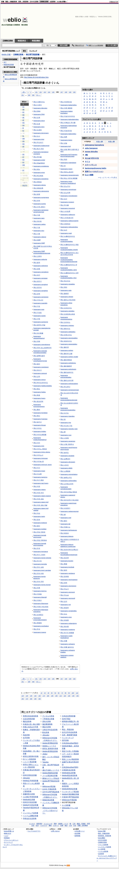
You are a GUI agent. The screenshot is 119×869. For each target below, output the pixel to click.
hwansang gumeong (40, 322)
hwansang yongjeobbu (68, 611)
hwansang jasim (39, 516)
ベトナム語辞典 (103, 851)
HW (23, 165)
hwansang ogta (65, 290)
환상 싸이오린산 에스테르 (69, 500)
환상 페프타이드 (66, 341)
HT (23, 157)
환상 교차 (36, 376)
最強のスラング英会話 (50, 778)
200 (56, 695)
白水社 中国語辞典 (49, 789)
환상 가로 (36, 215)
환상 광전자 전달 (39, 325)
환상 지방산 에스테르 (40, 607)
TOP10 (87, 142)
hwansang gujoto (39, 316)
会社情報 (77, 833)
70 (62, 693)
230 (69, 695)
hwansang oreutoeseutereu (66, 318)
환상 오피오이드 (66, 308)
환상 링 (63, 419)
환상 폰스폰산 (65, 387)
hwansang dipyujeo (40, 108)
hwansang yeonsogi (67, 592)
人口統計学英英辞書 (30, 797)
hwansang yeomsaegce (68, 579)
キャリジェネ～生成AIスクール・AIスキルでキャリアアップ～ (107, 858)
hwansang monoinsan (68, 189)
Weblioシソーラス (49, 746)
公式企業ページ (79, 831)
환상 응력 (36, 194)
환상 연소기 (64, 589)
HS (23, 154)
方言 (74, 825)
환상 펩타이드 (65, 328)
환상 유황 (63, 641)
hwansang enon (39, 172)
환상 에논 (36, 169)
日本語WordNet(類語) (70, 743)
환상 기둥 (36, 234)
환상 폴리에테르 (66, 360)
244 (49, 92)
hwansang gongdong (40, 272)
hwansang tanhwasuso (68, 530)
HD (23, 115)
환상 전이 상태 (38, 567)
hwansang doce (39, 121)
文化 (32, 825)
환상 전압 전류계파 (40, 540)
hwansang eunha (39, 204)
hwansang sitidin (66, 468)
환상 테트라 (64, 533)
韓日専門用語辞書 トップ (11, 51)
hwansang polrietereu (68, 363)
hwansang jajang (39, 489)
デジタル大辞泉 (48, 716)
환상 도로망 (37, 130)
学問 (88, 823)
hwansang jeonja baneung (39, 577)
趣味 (50, 825)
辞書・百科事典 (83, 825)
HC (23, 112)
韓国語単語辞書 (48, 800)
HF (23, 120)
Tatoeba (45, 762)
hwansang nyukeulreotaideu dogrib (69, 249)
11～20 (99, 141)
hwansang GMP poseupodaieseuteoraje (41, 252)
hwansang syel (65, 518)
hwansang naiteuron (67, 214)
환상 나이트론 (65, 211)
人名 (70, 825)
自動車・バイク (63, 823)
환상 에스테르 (38, 176)
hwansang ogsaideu (67, 284)
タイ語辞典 (101, 849)
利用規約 (7, 838)
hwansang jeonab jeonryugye (39, 536)
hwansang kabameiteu (68, 105)
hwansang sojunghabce (68, 474)
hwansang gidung (39, 237)
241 (36, 92)
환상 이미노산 (38, 455)
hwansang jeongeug (40, 551)
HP (23, 146)
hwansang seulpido (67, 456)
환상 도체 (36, 117)
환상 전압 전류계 (39, 532)
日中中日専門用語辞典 (50, 792)
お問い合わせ (55, 831)
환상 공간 (36, 275)
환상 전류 (36, 588)
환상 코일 (63, 143)
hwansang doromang (41, 133)
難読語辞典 (27, 721)
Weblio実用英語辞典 (50, 751)
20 (45, 693)
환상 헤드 (36, 389)
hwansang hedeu (39, 392)
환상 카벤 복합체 (66, 108)
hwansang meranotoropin (69, 175)
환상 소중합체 (65, 471)
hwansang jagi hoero (40, 483)
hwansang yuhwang (67, 644)
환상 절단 (36, 526)
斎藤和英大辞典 (29, 794)
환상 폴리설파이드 (66, 372)
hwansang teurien (66, 561)
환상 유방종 (64, 620)
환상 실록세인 (65, 459)
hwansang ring (65, 422)
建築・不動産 (81, 823)
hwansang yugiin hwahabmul (66, 637)
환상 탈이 (63, 521)
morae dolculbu (91, 152)
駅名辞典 (45, 732)
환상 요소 (63, 614)
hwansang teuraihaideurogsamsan (68, 554)
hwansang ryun (65, 435)
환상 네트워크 (65, 224)
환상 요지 (63, 601)
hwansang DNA (39, 114)
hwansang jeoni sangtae (42, 570)
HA (23, 107)
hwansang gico (38, 230)
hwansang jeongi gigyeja (42, 558)
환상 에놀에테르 (39, 163)
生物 (61, 825)
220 (65, 695)
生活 (37, 825)
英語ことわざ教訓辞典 (70, 759)
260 (23, 698)
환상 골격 (36, 262)
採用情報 (77, 835)
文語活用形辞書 (29, 719)
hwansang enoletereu (41, 166)
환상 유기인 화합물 (67, 633)
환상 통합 (63, 564)
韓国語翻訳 (36, 41)
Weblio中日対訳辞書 (30, 805)
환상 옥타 (63, 287)
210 (60, 695)
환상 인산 (36, 468)
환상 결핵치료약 (39, 356)
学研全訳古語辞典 (29, 818)
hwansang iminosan (40, 458)
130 (27, 695)
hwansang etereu (39, 185)
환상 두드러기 (38, 142)
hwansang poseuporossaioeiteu (67, 409)
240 (73, 695)
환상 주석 (36, 629)
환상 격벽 (36, 341)
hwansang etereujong (41, 191)
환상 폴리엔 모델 (66, 353)
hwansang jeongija (40, 564)
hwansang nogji (66, 233)
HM (23, 138)
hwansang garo (39, 218)
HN (23, 141)
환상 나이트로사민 (66, 218)
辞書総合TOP (113, 2)
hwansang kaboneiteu (68, 134)
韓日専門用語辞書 (32, 54)
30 (48, 693)
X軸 (86, 155)
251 (23, 95)
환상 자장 (36, 486)
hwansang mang (66, 169)
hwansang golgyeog (40, 266)
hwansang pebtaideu (67, 332)
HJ (23, 131)
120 (23, 695)
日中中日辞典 (34, 1)
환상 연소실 (64, 595)
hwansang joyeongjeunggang (40, 619)
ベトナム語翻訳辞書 (30, 816)
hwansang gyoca (39, 379)
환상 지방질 (37, 594)
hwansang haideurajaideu (42, 386)
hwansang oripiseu (67, 325)
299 (29, 95)
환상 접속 (36, 519)
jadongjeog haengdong (94, 145)
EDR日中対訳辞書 (30, 802)
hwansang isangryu (40, 477)
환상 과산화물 (38, 333)
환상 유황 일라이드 (67, 647)
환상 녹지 (63, 230)
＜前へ (24, 92)
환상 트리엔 (64, 558)
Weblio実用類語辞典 (50, 743)
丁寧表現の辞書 (48, 719)
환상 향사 (36, 416)
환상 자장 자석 (38, 493)
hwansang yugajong (67, 629)
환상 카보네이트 (66, 131)
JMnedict (26, 778)
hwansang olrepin (66, 297)
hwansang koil (65, 146)
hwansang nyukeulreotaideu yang (68, 269)
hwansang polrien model (69, 357)
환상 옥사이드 (65, 281)
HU (23, 160)
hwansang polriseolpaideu (65, 376)
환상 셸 (63, 514)
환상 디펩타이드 (39, 102)
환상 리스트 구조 (66, 426)
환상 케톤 (63, 137)
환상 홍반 (36, 410)
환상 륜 (63, 432)
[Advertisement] (91, 21)
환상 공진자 (37, 287)
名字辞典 (26, 738)
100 (73, 693)
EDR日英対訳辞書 (30, 775)
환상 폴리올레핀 (66, 366)
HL (23, 136)
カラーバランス (91, 165)
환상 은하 (36, 200)
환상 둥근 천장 (38, 149)
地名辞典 (26, 735)
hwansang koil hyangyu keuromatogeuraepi (68, 155)
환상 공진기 (37, 281)
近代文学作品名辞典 (69, 732)
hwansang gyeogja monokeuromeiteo (40, 352)
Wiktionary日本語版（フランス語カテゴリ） (50, 810)
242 (40, 92)
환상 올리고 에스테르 (67, 300)
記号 (103, 129)
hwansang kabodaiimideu (69, 119)
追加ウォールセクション (94, 171)
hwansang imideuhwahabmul (39, 439)
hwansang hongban (40, 413)
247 (62, 92)
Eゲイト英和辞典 (29, 759)
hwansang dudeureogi (41, 145)
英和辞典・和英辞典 (104, 835)
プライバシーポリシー (11, 840)
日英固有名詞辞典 (68, 770)
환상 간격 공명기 (39, 207)
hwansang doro (39, 127)
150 (35, 695)
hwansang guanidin (40, 303)
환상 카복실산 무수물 (67, 122)
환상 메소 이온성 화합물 (68, 178)
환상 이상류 (37, 474)
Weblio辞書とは (9, 831)
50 (55, 693)
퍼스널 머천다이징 (92, 158)
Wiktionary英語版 (48, 786)
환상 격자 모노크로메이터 (42, 348)
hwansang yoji (65, 604)
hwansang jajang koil (40, 502)
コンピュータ (48, 823)
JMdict (44, 754)
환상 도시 (36, 136)
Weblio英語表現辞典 (69, 775)
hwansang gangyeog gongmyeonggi (40, 211)
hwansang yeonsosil (67, 598)
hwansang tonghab (67, 567)
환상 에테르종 (38, 188)
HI (23, 128)
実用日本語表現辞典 (30, 716)
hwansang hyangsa (40, 419)
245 (53, 92)
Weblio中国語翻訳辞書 (70, 794)
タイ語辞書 (66, 805)
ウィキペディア (68, 738)
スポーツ (56, 825)
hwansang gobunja (40, 259)
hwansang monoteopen (68, 196)
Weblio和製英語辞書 (50, 773)
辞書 (2, 1)
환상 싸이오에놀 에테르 (68, 492)
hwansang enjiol (39, 160)
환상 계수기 (37, 370)
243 (45, 92)
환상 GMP (37, 240)
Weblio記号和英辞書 (30, 781)
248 (66, 92)
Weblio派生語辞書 (69, 773)
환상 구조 (36, 306)
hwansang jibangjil (40, 597)
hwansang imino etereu (41, 452)
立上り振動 (89, 175)
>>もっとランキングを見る (107, 177)
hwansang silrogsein (67, 462)
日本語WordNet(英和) (70, 767)
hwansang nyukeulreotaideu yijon (68, 277)
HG (23, 123)
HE (23, 117)
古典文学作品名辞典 (50, 730)
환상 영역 (63, 583)
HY (23, 170)
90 (69, 693)
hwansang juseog (39, 632)
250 (74, 92)
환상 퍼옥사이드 (66, 335)
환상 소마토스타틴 (66, 484)
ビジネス (32, 823)
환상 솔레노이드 (66, 477)
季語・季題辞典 (68, 729)
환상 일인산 (37, 422)
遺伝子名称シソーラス (50, 770)
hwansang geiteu (39, 224)
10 (41, 693)
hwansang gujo (38, 309)
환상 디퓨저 (37, 105)
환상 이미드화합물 (39, 434)
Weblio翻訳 (101, 838)
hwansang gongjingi (40, 284)
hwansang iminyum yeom (42, 464)
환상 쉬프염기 (65, 508)
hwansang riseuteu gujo (68, 429)
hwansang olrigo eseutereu (66, 304)
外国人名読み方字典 (30, 727)
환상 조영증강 (38, 615)
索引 (24, 51)
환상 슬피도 (64, 452)
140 (31, 695)
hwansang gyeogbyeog (41, 344)
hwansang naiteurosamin (69, 221)
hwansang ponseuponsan (69, 390)
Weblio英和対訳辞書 (69, 789)
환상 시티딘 (64, 465)
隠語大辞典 (46, 727)
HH (23, 125)
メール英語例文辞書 (50, 776)
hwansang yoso (66, 617)
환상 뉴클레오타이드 (67, 236)
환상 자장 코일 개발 (40, 505)
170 (44, 695)
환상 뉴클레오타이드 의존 (69, 273)
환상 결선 (36, 364)
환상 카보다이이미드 (67, 116)
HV (23, 162)
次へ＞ (38, 95)
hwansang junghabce (41, 626)
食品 (66, 825)
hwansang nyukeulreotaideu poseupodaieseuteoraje (68, 259)
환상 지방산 (37, 600)
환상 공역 (36, 294)
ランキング (33, 51)
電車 (55, 823)
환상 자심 (36, 513)
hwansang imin (38, 446)
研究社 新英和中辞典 (31, 756)
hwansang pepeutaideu (68, 344)
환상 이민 (36, 443)
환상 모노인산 (65, 186)
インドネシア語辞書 (30, 813)
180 (48, 695)
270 (27, 698)
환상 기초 (36, 227)
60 (58, 693)
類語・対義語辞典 (11, 1)
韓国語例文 (22, 41)
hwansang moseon (67, 202)
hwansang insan (39, 471)
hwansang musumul (67, 208)
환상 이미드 (37, 428)
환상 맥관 (63, 159)
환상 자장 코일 (38, 499)
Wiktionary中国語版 (69, 800)
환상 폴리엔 (64, 347)
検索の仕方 (7, 833)
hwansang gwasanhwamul (39, 337)
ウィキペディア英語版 (70, 792)
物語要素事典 (47, 724)
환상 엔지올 (37, 157)
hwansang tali (65, 524)
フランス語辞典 (103, 844)
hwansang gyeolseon (41, 367)
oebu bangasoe (91, 148)
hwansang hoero (39, 398)
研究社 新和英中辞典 (50, 749)
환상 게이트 (37, 221)
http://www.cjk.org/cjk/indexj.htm (36, 77)
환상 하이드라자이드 (40, 383)
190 (52, 695)
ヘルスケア (43, 825)
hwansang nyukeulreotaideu (66, 240)
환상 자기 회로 (38, 480)
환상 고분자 (37, 256)
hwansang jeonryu (40, 591)
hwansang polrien (66, 350)
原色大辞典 (46, 721)
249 (70, 92)
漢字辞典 (65, 740)
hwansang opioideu (67, 311)
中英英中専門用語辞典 (70, 797)
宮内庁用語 (66, 719)
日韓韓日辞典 (44, 1)
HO (23, 144)
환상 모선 (63, 199)
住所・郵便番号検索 (69, 735)
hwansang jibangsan (40, 603)
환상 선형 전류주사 (67, 444)
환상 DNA (36, 111)
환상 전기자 (37, 561)
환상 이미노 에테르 (40, 449)
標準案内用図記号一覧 (70, 721)
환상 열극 (63, 570)
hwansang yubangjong (68, 623)
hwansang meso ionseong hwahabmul (68, 182)
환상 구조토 (37, 312)
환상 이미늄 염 (38, 461)
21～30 (111, 141)
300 (33, 95)
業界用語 (39, 823)
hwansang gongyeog (40, 297)
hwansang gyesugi (40, 373)
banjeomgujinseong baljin (95, 168)
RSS (68, 865)
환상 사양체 (64, 438)
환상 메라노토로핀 (66, 172)
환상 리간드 (64, 413)
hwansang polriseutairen (69, 383)
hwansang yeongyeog (68, 586)
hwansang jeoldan (39, 529)
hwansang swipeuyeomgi (69, 511)
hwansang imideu (39, 431)
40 (52, 693)
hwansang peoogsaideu (68, 338)
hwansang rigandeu (67, 416)
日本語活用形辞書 (68, 716)
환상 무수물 (64, 205)
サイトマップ (8, 842)
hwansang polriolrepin (68, 369)
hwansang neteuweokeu (69, 227)
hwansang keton (66, 140)
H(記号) (24, 185)
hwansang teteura (66, 536)
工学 (74, 823)
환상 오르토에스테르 (67, 314)
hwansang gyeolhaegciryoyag (40, 360)
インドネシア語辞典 (104, 847)
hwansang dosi (38, 139)
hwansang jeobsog (40, 523)
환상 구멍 (36, 319)
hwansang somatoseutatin (65, 488)
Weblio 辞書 (6, 54)
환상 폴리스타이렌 (66, 380)
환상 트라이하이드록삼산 (69, 549)
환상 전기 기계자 (39, 555)
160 (39, 695)
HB (23, 109)
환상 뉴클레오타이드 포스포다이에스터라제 (69, 253)
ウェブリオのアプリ (33, 831)
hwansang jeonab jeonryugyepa (39, 544)
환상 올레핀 (64, 293)
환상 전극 (36, 548)
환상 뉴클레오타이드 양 (68, 265)
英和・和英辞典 (23, 1)
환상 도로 (36, 124)
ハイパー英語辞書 (29, 762)
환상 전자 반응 (38, 573)
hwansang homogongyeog (39, 405)
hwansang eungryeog (41, 197)
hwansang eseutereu (40, 179)
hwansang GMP (39, 243)
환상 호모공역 (38, 401)
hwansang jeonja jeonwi (42, 585)
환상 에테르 (37, 182)
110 (77, 693)
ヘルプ (6, 835)
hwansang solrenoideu (68, 481)
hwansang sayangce (67, 441)
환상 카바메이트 (66, 102)
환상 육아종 (64, 626)
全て (5, 62)
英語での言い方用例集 (70, 751)
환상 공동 (36, 269)
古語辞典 (52, 1)
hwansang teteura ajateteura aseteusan (68, 545)
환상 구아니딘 (38, 300)
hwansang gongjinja (40, 291)
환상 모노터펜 (65, 192)
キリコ (87, 162)
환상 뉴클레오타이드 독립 (69, 244)
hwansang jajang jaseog (42, 496)
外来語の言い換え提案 (31, 724)
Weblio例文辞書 (29, 800)
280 (31, 698)
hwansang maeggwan (68, 162)
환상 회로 (36, 395)
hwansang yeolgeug (67, 573)
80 (65, 693)
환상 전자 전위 (38, 581)
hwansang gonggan (40, 278)
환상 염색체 (64, 576)
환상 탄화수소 (65, 527)
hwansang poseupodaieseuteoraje (68, 399)
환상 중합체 (37, 623)
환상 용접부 (64, 608)
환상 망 (63, 166)
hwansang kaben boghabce (66, 112)
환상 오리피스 (65, 322)
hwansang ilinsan (39, 425)
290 (35, 698)
